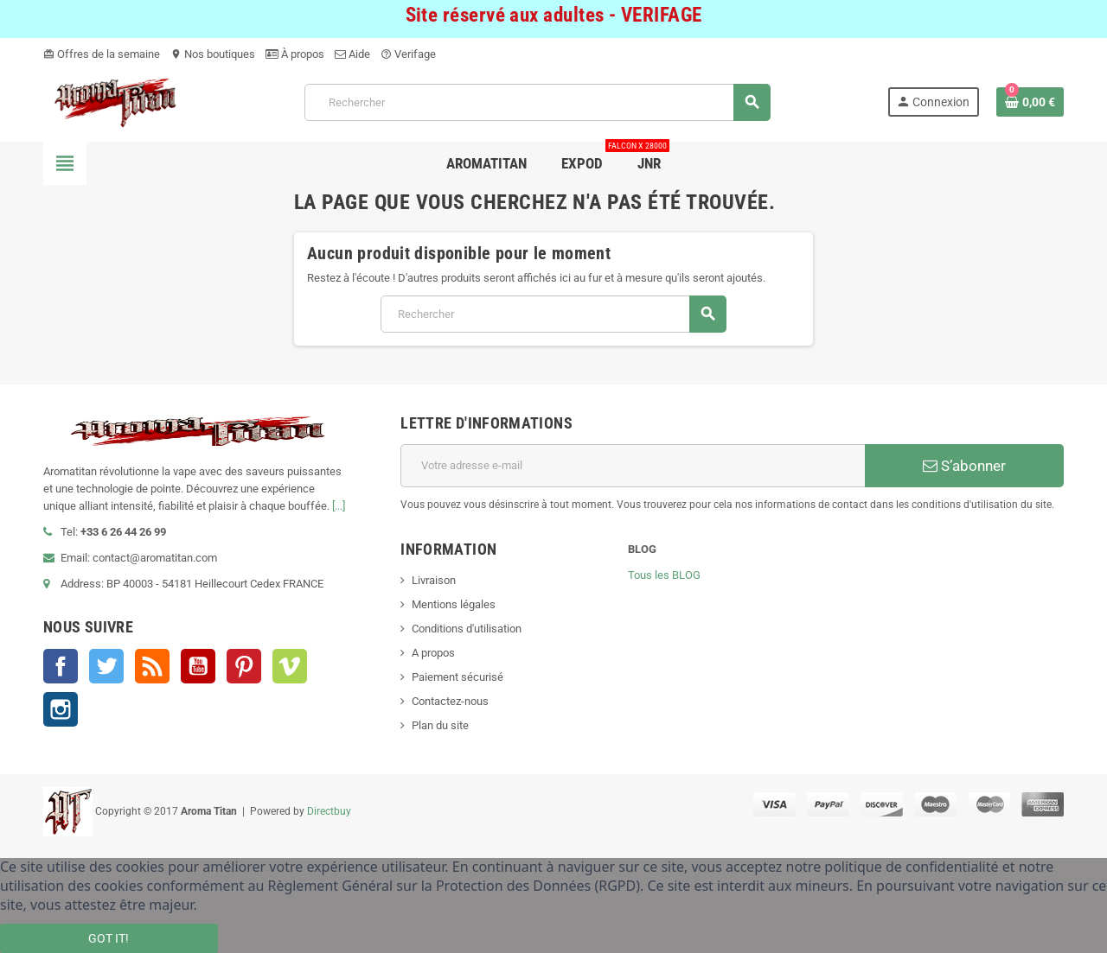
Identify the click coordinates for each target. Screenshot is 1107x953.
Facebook (60, 666)
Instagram (60, 709)
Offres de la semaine (101, 54)
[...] (338, 505)
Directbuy (329, 811)
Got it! (108, 938)
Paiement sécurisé (457, 676)
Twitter (106, 666)
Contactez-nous (450, 701)
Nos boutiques (212, 54)
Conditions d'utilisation (467, 628)
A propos (433, 652)
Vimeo (289, 666)
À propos (295, 54)
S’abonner (964, 465)
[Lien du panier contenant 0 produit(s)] (1030, 102)
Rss (152, 666)
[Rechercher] (537, 102)
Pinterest (244, 666)
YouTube (198, 666)
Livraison (434, 580)
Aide (352, 54)
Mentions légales (454, 604)
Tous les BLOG (664, 575)
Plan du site (440, 725)
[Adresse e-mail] (632, 465)
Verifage (408, 54)
